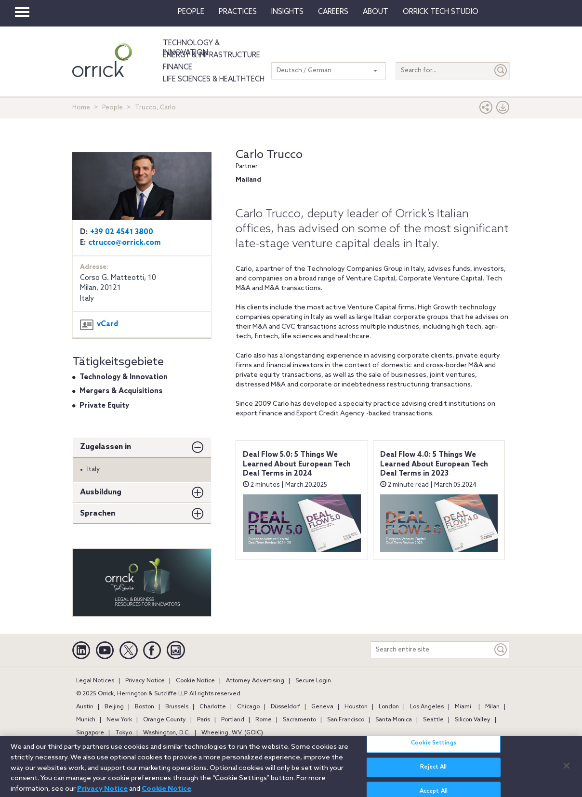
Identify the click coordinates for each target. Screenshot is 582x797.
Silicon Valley (472, 720)
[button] (486, 110)
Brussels (176, 707)
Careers (333, 12)
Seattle (433, 720)
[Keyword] (501, 650)
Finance (177, 67)
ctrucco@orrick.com (124, 243)
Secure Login (313, 680)
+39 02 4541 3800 (121, 232)
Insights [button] (287, 12)
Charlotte (212, 707)
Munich (85, 720)
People (191, 12)
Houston (356, 707)
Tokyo (123, 733)
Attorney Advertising (255, 680)
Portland (232, 720)
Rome (263, 720)
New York (119, 720)
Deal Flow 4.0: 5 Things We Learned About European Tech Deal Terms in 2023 (434, 464)
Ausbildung (100, 492)
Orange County (164, 720)
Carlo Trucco (269, 155)
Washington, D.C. (166, 733)
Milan (492, 707)
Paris (203, 720)
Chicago (248, 707)
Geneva (322, 707)
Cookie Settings (433, 747)
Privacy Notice (145, 680)
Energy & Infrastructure (211, 55)
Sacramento (299, 720)
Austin (84, 707)
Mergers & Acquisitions (120, 391)
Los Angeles (427, 707)
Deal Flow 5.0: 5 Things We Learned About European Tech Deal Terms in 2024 (297, 464)
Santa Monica (393, 720)
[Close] (566, 770)
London (389, 707)
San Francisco (345, 720)
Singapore (90, 733)
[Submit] (501, 71)
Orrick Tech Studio (440, 12)
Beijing (114, 707)
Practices (238, 12)
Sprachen (97, 513)
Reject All (433, 772)
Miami (463, 707)
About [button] (375, 12)
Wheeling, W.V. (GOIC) (232, 733)
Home (81, 107)
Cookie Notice (195, 680)
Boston (144, 707)
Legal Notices (95, 680)
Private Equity (104, 405)
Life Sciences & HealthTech (214, 79)
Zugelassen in (105, 447)
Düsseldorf (285, 707)
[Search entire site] (431, 650)
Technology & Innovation (191, 48)
